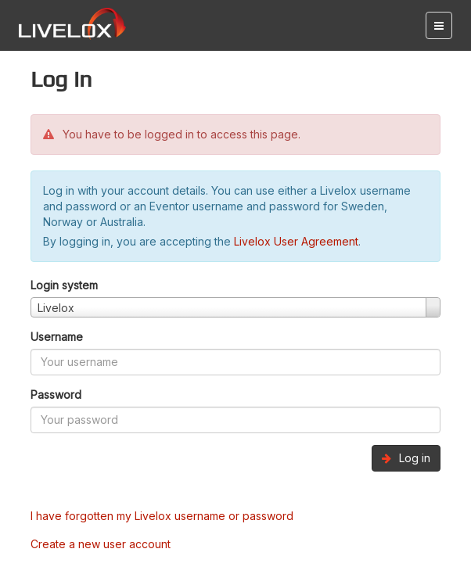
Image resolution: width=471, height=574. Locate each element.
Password (56, 394)
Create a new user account (101, 544)
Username (57, 336)
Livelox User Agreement (296, 241)
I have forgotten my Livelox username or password (162, 515)
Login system (64, 285)
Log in (406, 458)
